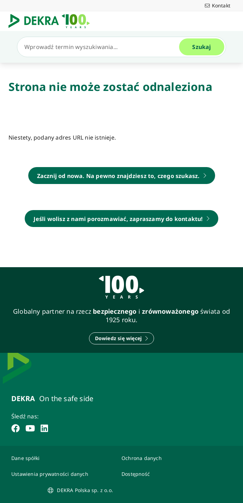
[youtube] (30, 428)
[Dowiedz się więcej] (121, 338)
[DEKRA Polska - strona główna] (121, 175)
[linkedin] (44, 428)
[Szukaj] (101, 46)
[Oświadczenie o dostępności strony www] (172, 474)
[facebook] (15, 428)
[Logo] (51, 21)
